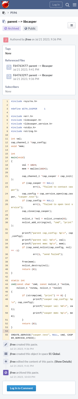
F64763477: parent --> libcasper (33, 66)
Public (32, 28)
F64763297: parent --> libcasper (33, 75)
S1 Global (54, 354)
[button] (74, 4)
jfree (28, 39)
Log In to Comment (21, 388)
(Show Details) (63, 361)
